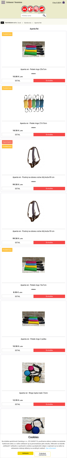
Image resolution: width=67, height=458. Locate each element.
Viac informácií (51, 448)
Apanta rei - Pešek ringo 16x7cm (33, 285)
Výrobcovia (27, 23)
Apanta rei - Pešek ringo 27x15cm (33, 123)
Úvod (19, 23)
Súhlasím (25, 453)
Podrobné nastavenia (42, 454)
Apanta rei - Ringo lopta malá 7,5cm (33, 393)
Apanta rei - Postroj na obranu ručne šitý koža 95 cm (33, 231)
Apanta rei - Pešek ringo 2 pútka (33, 339)
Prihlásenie (9, 2)
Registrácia (18, 2)
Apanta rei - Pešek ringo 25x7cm (33, 69)
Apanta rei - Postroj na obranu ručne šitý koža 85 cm (33, 177)
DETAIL (17, 81)
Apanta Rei (38, 23)
